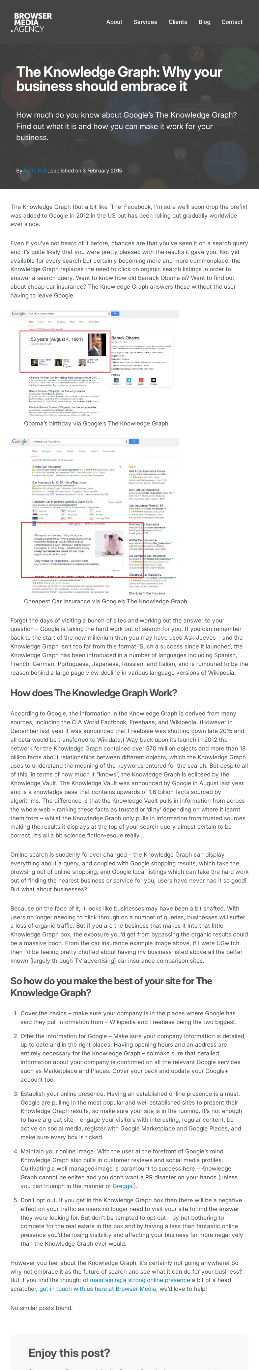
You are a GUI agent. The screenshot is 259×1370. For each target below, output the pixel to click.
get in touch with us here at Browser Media (97, 1288)
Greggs (122, 1185)
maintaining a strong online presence (140, 1279)
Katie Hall (36, 170)
